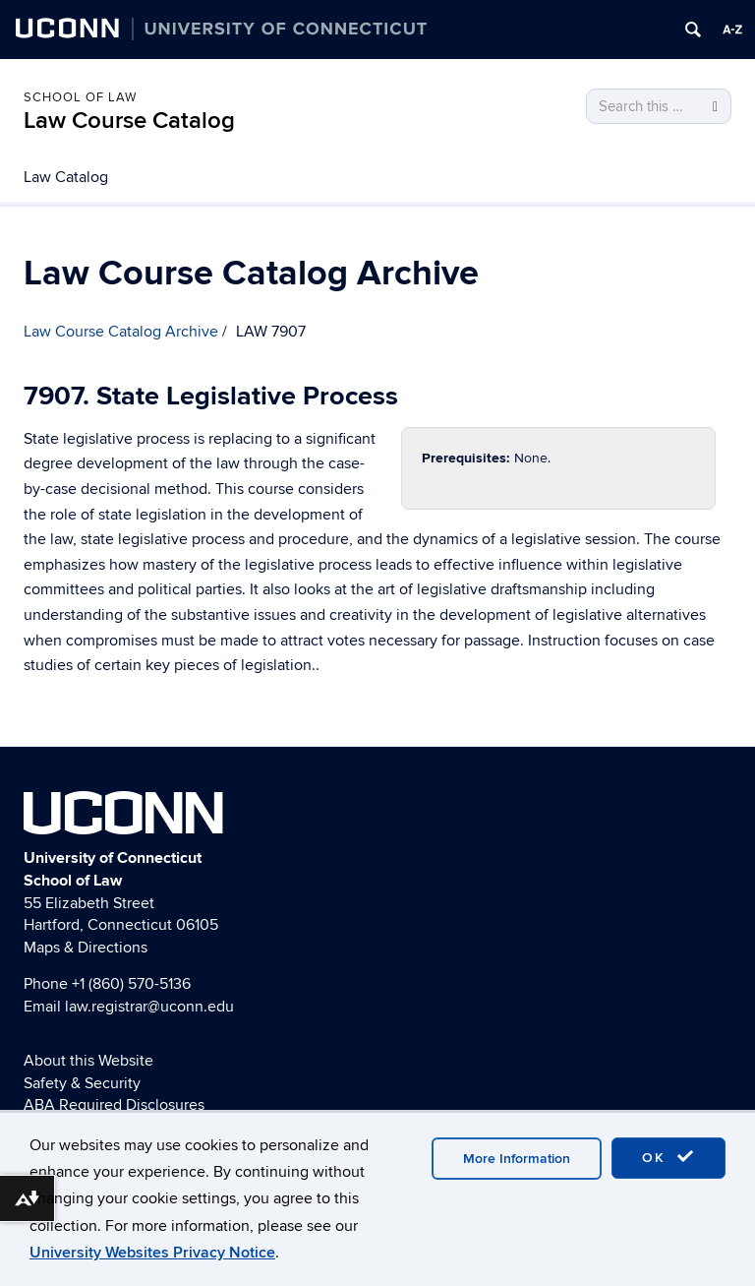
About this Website (88, 1061)
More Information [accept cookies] (516, 1158)
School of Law (80, 97)
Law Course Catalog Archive (121, 331)
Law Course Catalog (129, 120)
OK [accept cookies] (668, 1157)
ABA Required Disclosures (114, 1105)
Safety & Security (82, 1083)
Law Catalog (66, 177)
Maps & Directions (85, 947)
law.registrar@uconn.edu (149, 1006)
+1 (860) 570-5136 (131, 984)
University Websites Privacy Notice (152, 1252)
